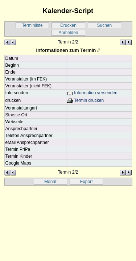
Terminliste (32, 25)
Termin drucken (85, 100)
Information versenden (92, 92)
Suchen (104, 25)
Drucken (68, 25)
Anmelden (68, 32)
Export (86, 181)
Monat (50, 181)
